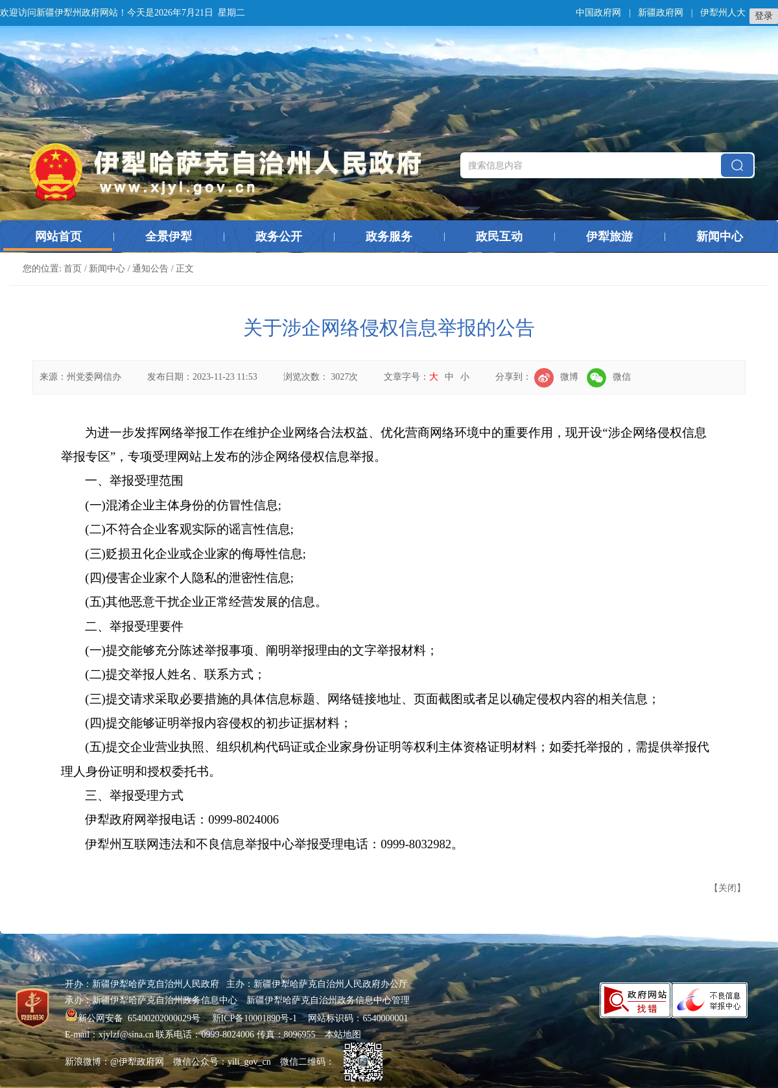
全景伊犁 (168, 236)
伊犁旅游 (609, 236)
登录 (764, 16)
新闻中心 (719, 236)
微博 (556, 377)
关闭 (727, 888)
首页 (73, 268)
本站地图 (343, 1034)
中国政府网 (598, 12)
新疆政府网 (660, 12)
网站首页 (58, 236)
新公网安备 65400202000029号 (134, 1018)
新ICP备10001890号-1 (254, 1018)
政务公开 (278, 236)
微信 (609, 377)
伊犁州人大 (723, 12)
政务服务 (389, 236)
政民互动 (499, 236)
